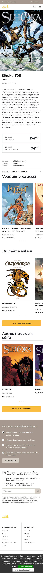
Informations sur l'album (21, 171)
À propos (5, 530)
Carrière (4, 536)
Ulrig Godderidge (19, 161)
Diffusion (27, 530)
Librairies (27, 536)
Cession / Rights (29, 542)
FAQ (3, 533)
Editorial (26, 533)
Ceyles (15, 163)
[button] (19, 241)
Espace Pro (36, 1)
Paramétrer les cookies (23, 570)
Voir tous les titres (22, 323)
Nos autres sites (10, 1)
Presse (26, 539)
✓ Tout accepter (25, 567)
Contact (5, 539)
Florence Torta (18, 165)
